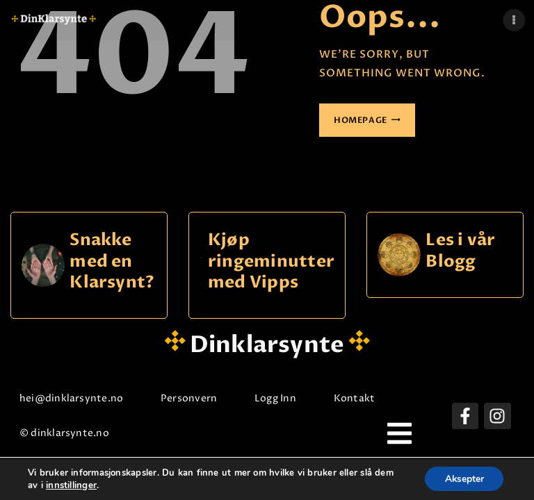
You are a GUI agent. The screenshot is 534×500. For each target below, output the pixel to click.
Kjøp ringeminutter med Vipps (271, 262)
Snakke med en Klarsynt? (112, 262)
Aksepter (463, 478)
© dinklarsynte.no (69, 433)
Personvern (193, 398)
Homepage (360, 120)
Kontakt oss (368, 398)
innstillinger (71, 484)
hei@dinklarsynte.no (76, 398)
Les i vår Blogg (460, 251)
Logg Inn (280, 398)
